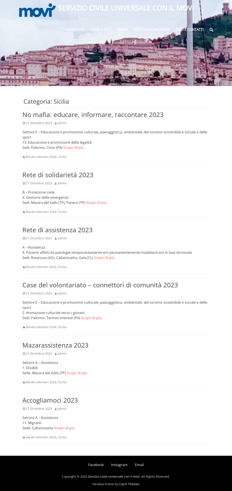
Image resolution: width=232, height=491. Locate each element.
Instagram (119, 464)
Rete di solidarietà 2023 (57, 174)
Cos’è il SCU (101, 30)
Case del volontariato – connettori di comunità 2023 (100, 284)
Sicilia (62, 157)
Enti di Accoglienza (151, 30)
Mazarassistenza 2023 (55, 345)
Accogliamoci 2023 (50, 400)
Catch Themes (129, 484)
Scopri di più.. (74, 147)
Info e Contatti (189, 30)
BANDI (122, 30)
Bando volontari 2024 (41, 157)
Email (139, 464)
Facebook (96, 464)
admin (62, 123)
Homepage (74, 30)
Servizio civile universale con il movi (126, 8)
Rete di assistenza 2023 (57, 229)
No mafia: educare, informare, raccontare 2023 (93, 114)
